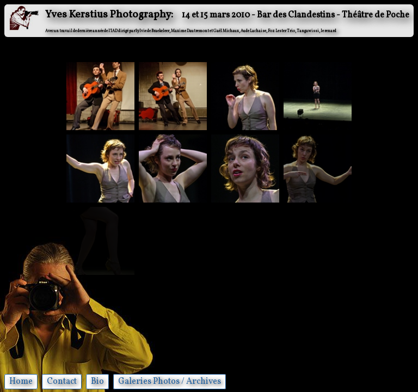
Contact (62, 382)
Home (21, 382)
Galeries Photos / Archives (169, 382)
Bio (97, 382)
